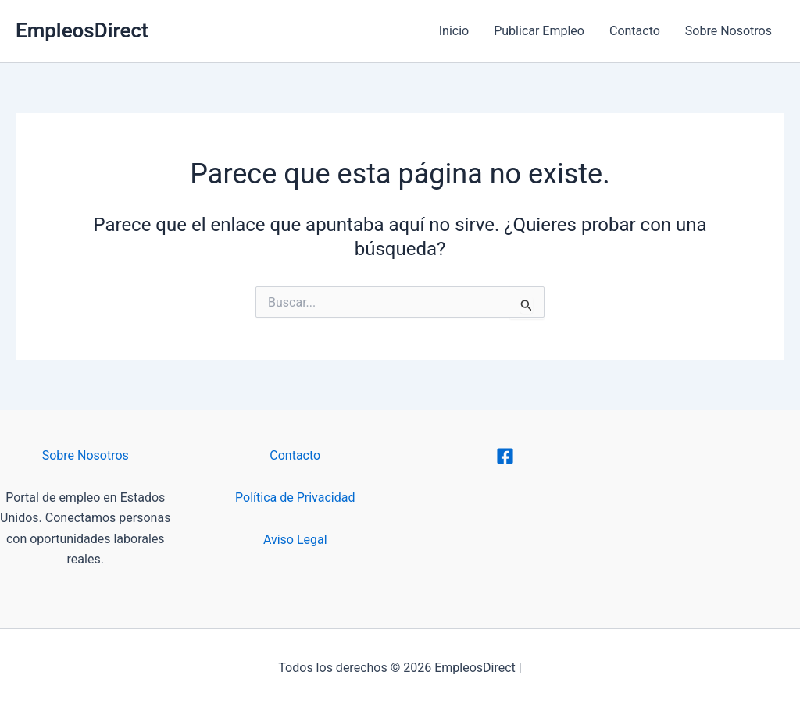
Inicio (454, 30)
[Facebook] (505, 456)
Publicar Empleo (539, 30)
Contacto (634, 30)
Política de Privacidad (295, 497)
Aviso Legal (295, 539)
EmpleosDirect (82, 30)
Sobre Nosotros (728, 30)
